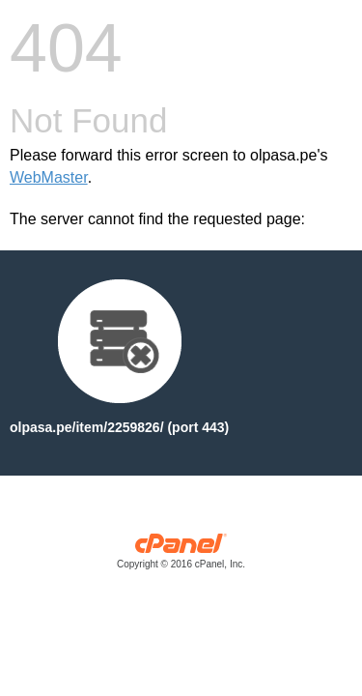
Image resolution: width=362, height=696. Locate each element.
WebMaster (49, 177)
